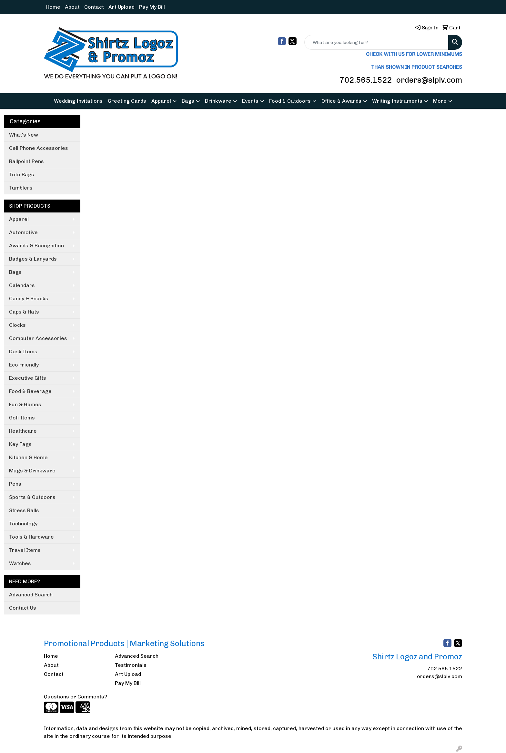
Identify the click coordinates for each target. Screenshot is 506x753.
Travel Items (25, 550)
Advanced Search (31, 595)
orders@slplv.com (429, 80)
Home (53, 7)
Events (250, 101)
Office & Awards (341, 101)
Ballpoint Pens (26, 161)
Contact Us (22, 608)
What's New (23, 135)
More (440, 101)
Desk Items (23, 351)
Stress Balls (24, 510)
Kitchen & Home (28, 457)
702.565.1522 (365, 80)
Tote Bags (21, 174)
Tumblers (21, 188)
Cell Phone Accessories (38, 148)
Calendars (22, 285)
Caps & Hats (24, 312)
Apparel (161, 101)
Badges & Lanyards (33, 259)
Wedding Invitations (78, 101)
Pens (15, 484)
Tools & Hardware (31, 537)
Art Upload (121, 7)
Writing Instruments (397, 101)
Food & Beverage (30, 391)
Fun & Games (25, 404)
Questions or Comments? (75, 697)
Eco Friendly (24, 365)
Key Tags (20, 444)
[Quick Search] (376, 42)
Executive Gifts (27, 378)
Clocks (17, 325)
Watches (20, 563)
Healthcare (23, 431)
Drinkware (218, 101)
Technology (23, 524)
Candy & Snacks (28, 298)
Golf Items (22, 418)
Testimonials (131, 665)
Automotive (23, 232)
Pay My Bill (152, 7)
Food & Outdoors (290, 101)
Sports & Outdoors (32, 497)
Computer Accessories (38, 338)
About (72, 7)
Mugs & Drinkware (32, 471)
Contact (94, 7)
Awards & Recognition (36, 245)
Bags (188, 101)
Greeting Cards (127, 101)
